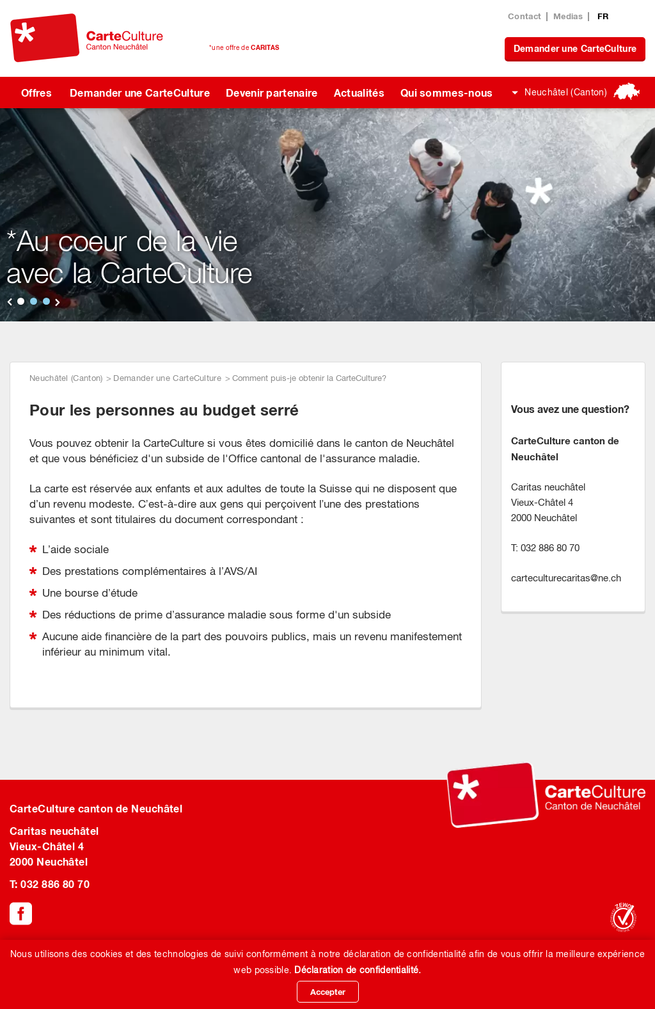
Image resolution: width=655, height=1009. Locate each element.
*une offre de (244, 47)
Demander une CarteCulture (575, 48)
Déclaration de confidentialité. (357, 970)
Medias (568, 16)
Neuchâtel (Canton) (566, 92)
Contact (524, 16)
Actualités (359, 92)
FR (603, 16)
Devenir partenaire (272, 92)
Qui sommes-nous (446, 92)
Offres (36, 92)
